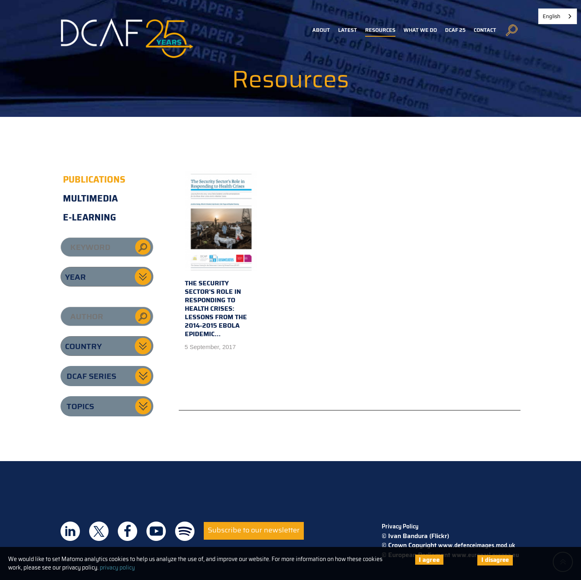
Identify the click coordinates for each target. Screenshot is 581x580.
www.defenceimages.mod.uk (476, 545)
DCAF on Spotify (184, 531)
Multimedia (90, 198)
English (551, 16)
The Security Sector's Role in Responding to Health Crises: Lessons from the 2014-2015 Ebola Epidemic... (221, 254)
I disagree (495, 560)
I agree (429, 560)
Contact (485, 30)
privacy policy (117, 567)
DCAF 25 (455, 30)
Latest (347, 30)
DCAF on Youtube (156, 531)
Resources (380, 30)
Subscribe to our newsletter (254, 530)
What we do (420, 30)
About (321, 30)
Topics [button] (80, 406)
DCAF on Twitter (99, 531)
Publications (94, 179)
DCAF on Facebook (127, 531)
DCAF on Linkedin (70, 531)
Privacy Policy (400, 526)
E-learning (89, 217)
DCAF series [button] (91, 376)
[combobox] (557, 16)
